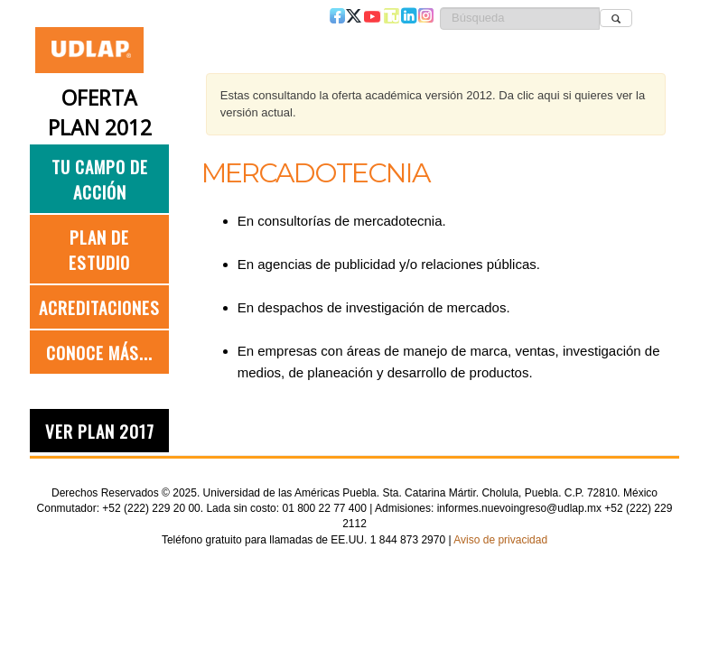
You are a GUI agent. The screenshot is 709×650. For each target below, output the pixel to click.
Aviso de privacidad (500, 540)
